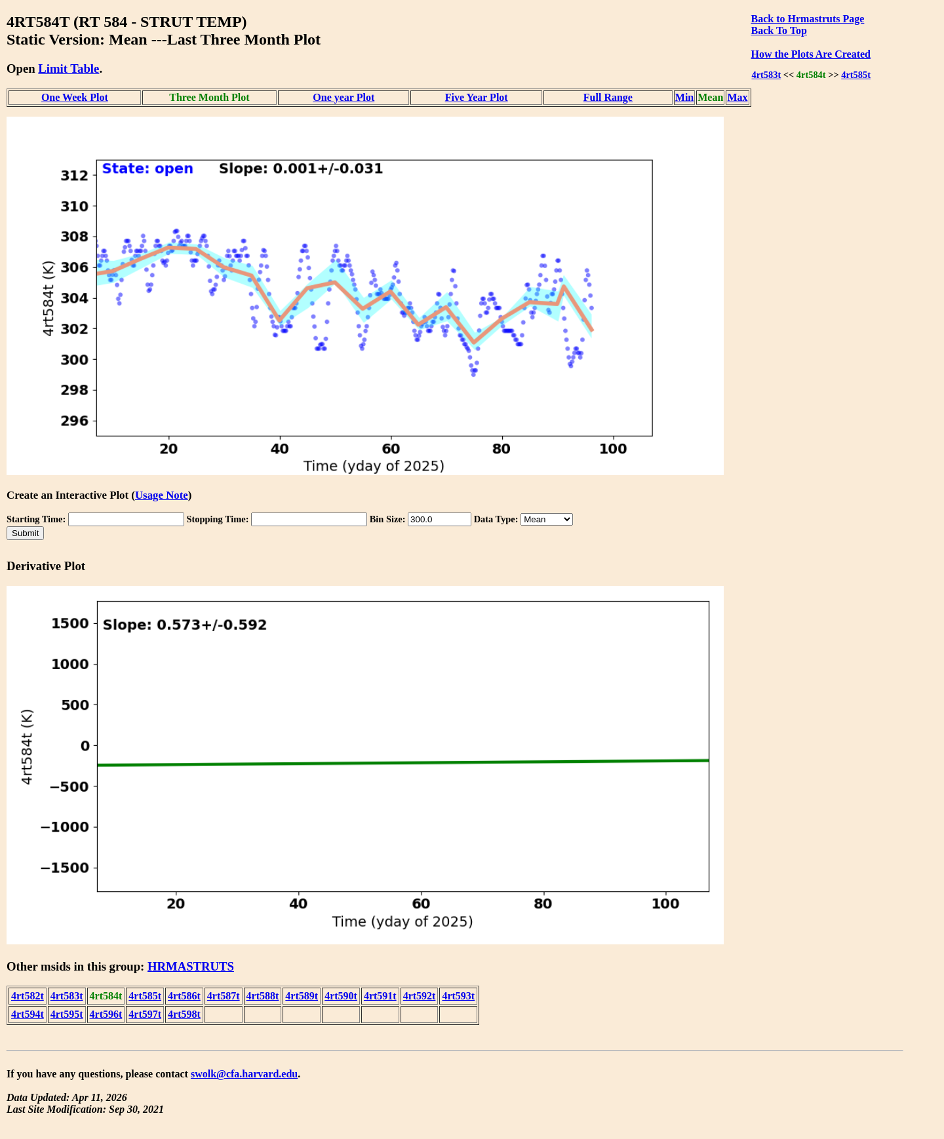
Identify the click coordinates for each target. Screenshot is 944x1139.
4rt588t (262, 995)
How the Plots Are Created (811, 54)
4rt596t (106, 1014)
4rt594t (27, 1014)
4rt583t (766, 74)
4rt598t (184, 1014)
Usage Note (161, 495)
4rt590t (340, 995)
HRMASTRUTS (191, 966)
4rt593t (458, 995)
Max (737, 97)
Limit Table (68, 68)
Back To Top (779, 30)
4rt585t (856, 74)
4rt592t (419, 995)
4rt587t (223, 995)
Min (684, 97)
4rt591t (380, 995)
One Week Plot (74, 97)
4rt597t (144, 1014)
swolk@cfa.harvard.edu (244, 1073)
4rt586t (184, 995)
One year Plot (343, 97)
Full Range (608, 97)
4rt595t (66, 1014)
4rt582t (27, 995)
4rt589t (301, 995)
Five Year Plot (476, 97)
